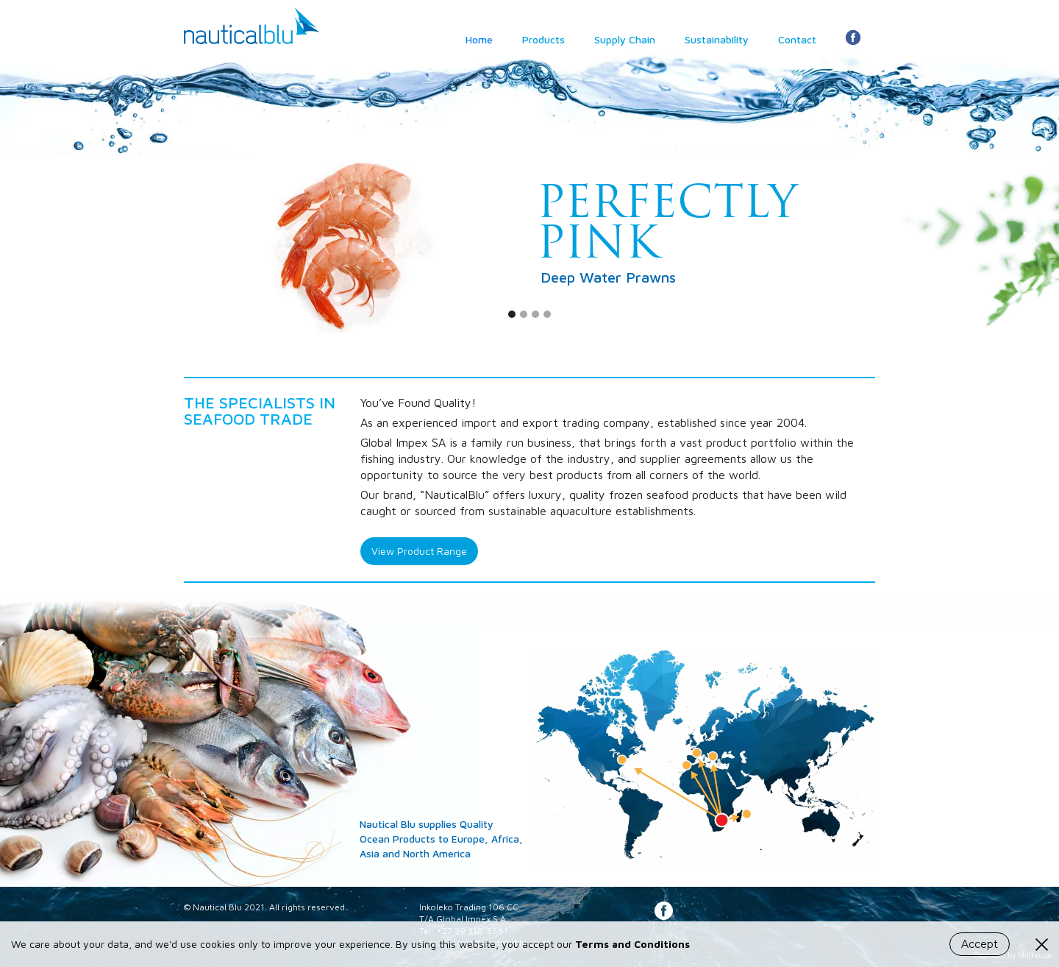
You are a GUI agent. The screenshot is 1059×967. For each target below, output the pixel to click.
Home (479, 39)
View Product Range (419, 551)
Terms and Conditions (632, 944)
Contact (797, 39)
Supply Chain (624, 39)
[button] (29, 244)
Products (543, 39)
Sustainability (717, 39)
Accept (979, 944)
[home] (252, 22)
